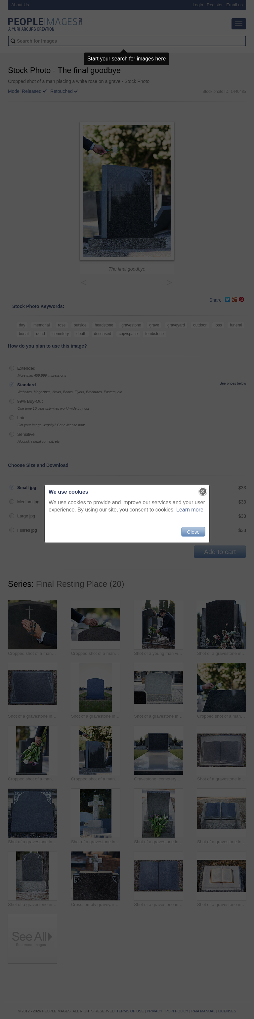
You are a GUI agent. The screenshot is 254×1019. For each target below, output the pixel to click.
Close (193, 532)
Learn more (189, 509)
